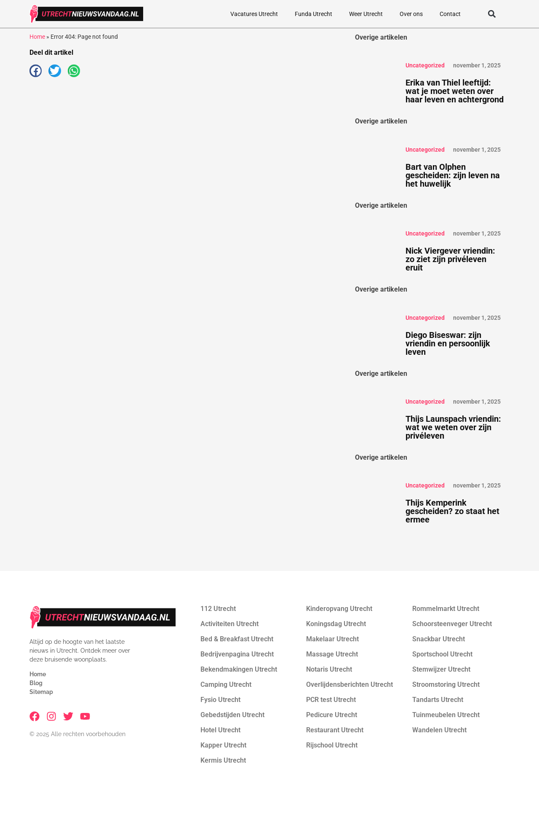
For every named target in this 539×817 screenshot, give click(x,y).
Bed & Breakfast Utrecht (236, 639)
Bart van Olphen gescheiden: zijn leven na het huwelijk (453, 175)
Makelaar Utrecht (332, 639)
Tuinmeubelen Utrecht (446, 715)
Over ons (411, 14)
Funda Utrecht (313, 14)
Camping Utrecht (225, 684)
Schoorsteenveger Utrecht (452, 624)
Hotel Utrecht (220, 730)
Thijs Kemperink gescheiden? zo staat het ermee (452, 511)
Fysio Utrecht (220, 700)
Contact (450, 14)
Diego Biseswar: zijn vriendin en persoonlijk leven (448, 343)
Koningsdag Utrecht (336, 624)
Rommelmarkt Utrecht (445, 609)
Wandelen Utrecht (439, 730)
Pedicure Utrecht (331, 715)
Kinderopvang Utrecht (339, 609)
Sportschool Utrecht (442, 654)
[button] (492, 14)
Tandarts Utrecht (437, 700)
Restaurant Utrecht (334, 730)
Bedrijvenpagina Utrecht (237, 654)
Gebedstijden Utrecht (232, 715)
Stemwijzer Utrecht (441, 669)
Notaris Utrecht (329, 669)
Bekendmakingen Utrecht (238, 669)
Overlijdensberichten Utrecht (349, 684)
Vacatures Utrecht (254, 14)
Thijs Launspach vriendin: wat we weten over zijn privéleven (453, 427)
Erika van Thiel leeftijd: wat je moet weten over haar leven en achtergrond (455, 91)
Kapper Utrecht (223, 745)
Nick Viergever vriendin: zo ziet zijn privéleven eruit (450, 259)
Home (37, 36)
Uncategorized (425, 65)
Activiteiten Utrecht (229, 624)
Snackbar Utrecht (438, 639)
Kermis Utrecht (223, 760)
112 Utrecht (218, 609)
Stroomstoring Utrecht (446, 684)
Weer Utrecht (366, 14)
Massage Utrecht (332, 654)
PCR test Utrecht (331, 700)
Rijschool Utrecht (332, 745)
